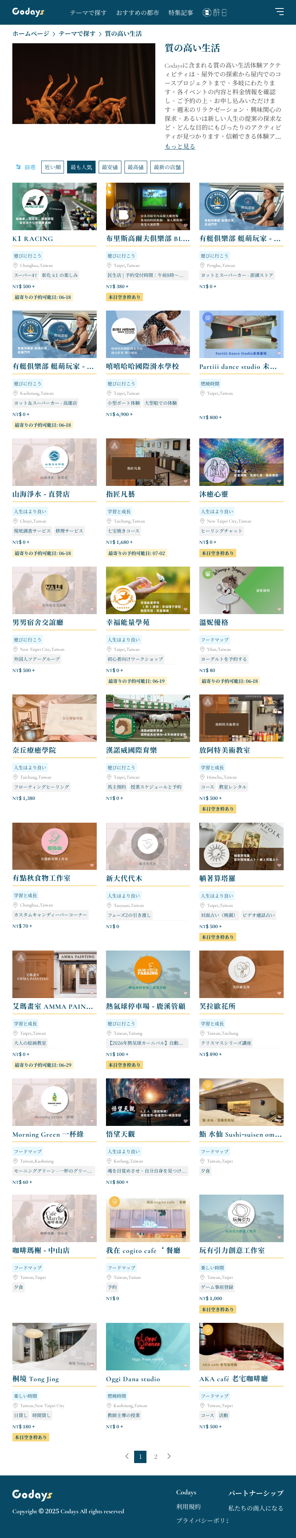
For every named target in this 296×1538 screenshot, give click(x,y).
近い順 (53, 167)
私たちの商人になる (256, 1509)
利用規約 (188, 1507)
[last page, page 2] (156, 1457)
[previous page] (127, 1457)
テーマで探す (88, 13)
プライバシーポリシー (207, 1521)
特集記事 (180, 13)
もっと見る (180, 147)
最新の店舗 (167, 167)
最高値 (136, 167)
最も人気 (81, 167)
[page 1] (140, 1457)
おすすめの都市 (137, 13)
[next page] (169, 1457)
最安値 (110, 167)
